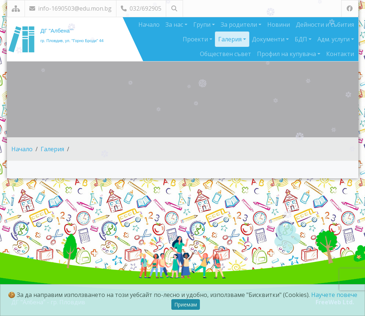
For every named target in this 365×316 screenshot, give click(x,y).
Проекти (196, 39)
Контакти (340, 54)
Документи (269, 39)
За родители (239, 25)
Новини (278, 25)
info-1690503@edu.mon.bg (70, 8)
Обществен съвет (225, 54)
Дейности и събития (325, 25)
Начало (149, 25)
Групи (202, 25)
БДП (302, 39)
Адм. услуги (334, 39)
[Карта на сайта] (16, 8)
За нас (175, 25)
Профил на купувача (287, 54)
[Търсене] (174, 8)
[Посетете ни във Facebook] (350, 8)
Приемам (185, 304)
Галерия (230, 39)
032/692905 (141, 8)
